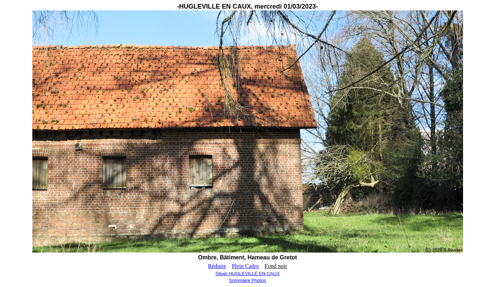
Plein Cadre (245, 266)
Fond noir (276, 266)
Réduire (217, 266)
